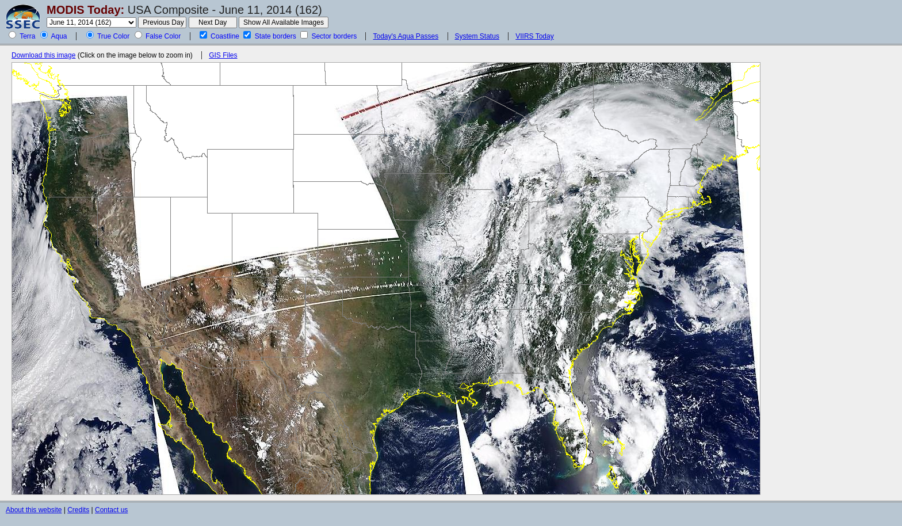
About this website (34, 510)
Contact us (111, 510)
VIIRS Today (534, 36)
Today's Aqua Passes (405, 36)
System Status (477, 36)
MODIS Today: (85, 9)
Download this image (43, 55)
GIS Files (223, 55)
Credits (78, 510)
